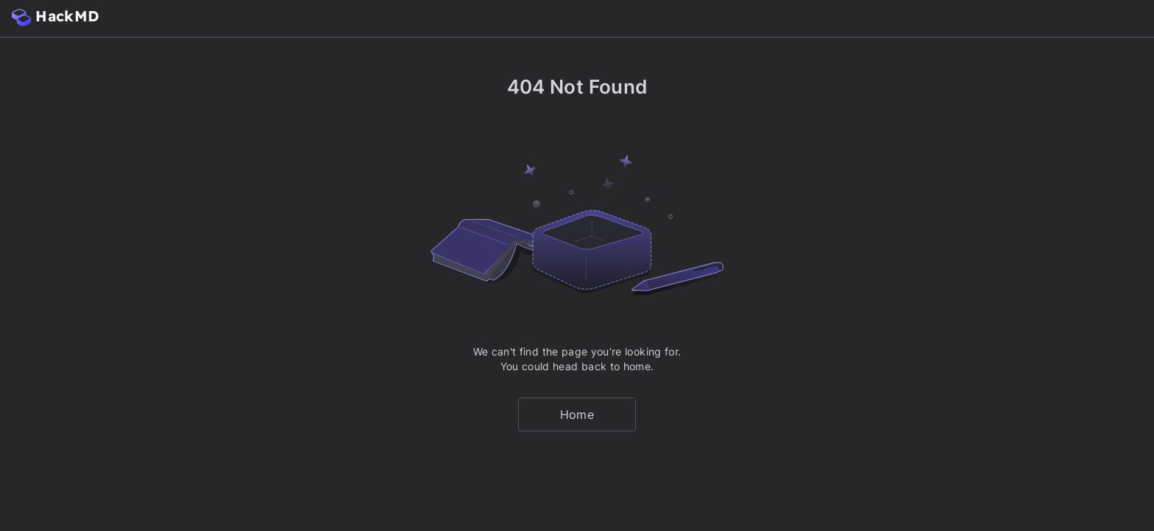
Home (577, 414)
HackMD (55, 17)
